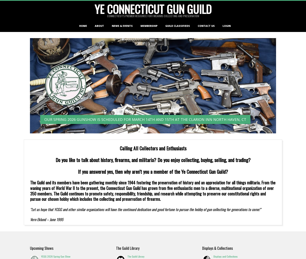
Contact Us (206, 26)
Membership (149, 26)
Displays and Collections (226, 256)
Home (83, 26)
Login (227, 26)
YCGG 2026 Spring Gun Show (55, 256)
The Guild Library (135, 256)
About (99, 26)
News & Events (122, 26)
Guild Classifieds (177, 26)
